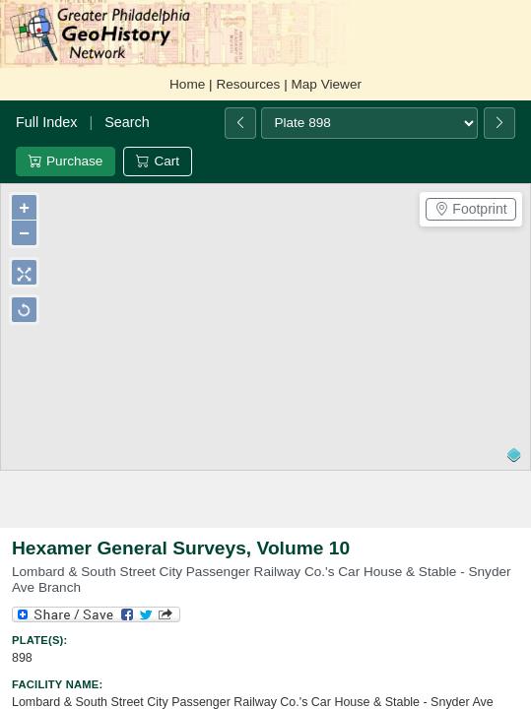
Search (127, 122)
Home (187, 84)
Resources (248, 84)
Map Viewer (326, 84)
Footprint (470, 209)
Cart (157, 161)
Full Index (46, 122)
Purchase (65, 161)
